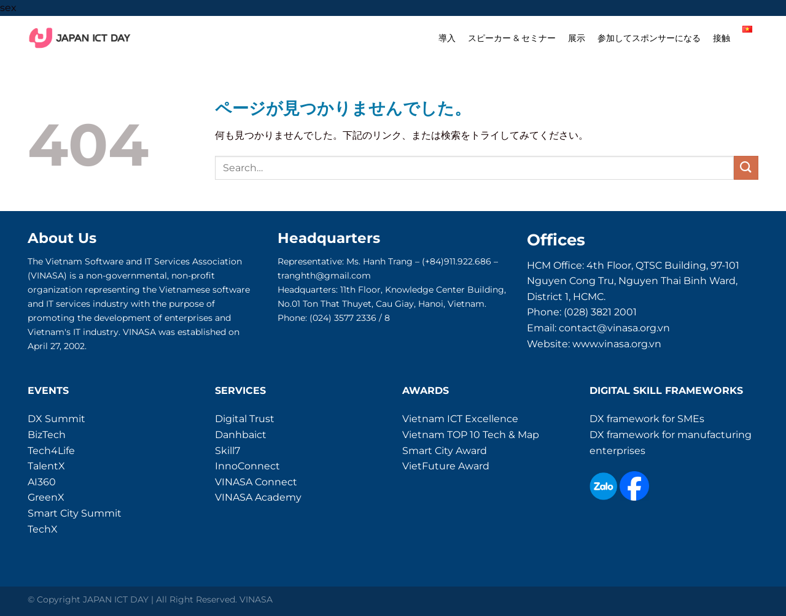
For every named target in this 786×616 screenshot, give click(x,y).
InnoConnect (247, 466)
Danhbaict (241, 435)
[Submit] (746, 168)
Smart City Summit (75, 513)
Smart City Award (444, 450)
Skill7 (227, 450)
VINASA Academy (258, 497)
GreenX (46, 497)
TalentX (46, 466)
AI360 (42, 482)
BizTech (47, 435)
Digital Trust (244, 419)
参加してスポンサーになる (649, 38)
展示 (576, 38)
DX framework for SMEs (647, 419)
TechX (43, 529)
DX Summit (56, 419)
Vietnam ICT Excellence (460, 419)
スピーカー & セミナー (512, 38)
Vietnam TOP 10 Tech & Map (470, 435)
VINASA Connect (256, 482)
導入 (447, 38)
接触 (721, 38)
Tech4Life (51, 450)
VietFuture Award (445, 466)
